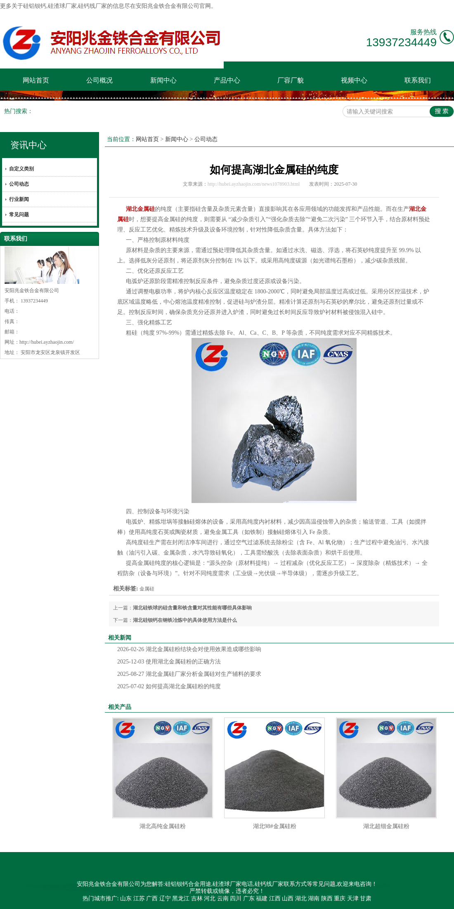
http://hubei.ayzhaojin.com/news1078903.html (254, 184)
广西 (152, 898)
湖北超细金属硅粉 (386, 826)
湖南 (313, 898)
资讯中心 (28, 145)
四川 (235, 898)
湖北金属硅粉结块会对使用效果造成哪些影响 (189, 649)
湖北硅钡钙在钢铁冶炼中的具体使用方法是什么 (185, 620)
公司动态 (19, 184)
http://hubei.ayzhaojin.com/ (46, 342)
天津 (353, 898)
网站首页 (36, 80)
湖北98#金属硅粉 (274, 826)
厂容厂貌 (290, 80)
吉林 (197, 898)
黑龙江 (180, 898)
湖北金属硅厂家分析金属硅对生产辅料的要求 (189, 674)
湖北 (301, 898)
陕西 (327, 898)
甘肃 (365, 898)
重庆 (339, 898)
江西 (275, 898)
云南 (223, 898)
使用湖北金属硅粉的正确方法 (169, 662)
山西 (287, 898)
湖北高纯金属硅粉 (163, 826)
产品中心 (227, 80)
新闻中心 (163, 80)
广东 (249, 898)
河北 (209, 898)
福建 (261, 898)
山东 (126, 898)
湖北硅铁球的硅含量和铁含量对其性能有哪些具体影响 (192, 608)
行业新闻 (19, 199)
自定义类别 (21, 169)
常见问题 (19, 214)
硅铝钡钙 (34, 6)
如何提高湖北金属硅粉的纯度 (169, 686)
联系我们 (417, 80)
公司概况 (99, 80)
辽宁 (165, 898)
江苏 (139, 898)
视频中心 (354, 80)
